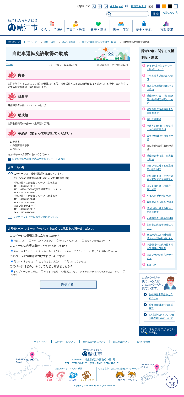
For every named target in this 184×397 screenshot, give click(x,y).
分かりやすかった (23, 251)
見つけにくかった (76, 261)
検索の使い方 (170, 12)
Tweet (9, 64)
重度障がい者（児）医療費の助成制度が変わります (160, 99)
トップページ (30, 42)
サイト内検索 (51, 271)
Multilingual (116, 6)
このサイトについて (65, 341)
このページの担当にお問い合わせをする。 (37, 217)
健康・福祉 (49, 42)
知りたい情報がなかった (98, 240)
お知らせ (151, 264)
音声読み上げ (138, 6)
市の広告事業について (94, 341)
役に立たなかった (69, 240)
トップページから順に (26, 271)
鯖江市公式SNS (121, 341)
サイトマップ (40, 341)
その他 (13, 274)
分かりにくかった (76, 251)
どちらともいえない (42, 240)
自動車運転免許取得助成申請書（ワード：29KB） (39, 159)
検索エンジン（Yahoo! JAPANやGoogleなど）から (92, 271)
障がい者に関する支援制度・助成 (99, 42)
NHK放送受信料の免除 (159, 195)
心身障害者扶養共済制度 (160, 218)
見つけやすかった (23, 261)
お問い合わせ (143, 341)
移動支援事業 (154, 119)
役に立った (20, 240)
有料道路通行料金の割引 (160, 202)
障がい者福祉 (68, 42)
